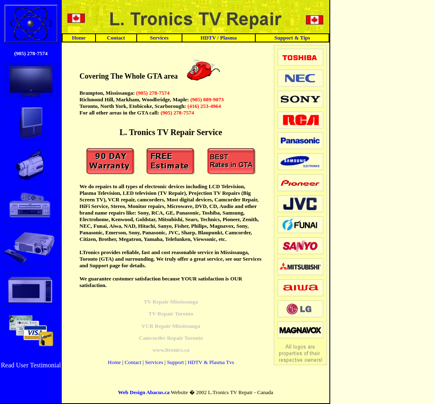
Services (159, 38)
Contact (116, 38)
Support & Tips (292, 38)
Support (175, 362)
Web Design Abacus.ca (144, 392)
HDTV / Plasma (219, 38)
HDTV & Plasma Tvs (211, 362)
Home (79, 38)
